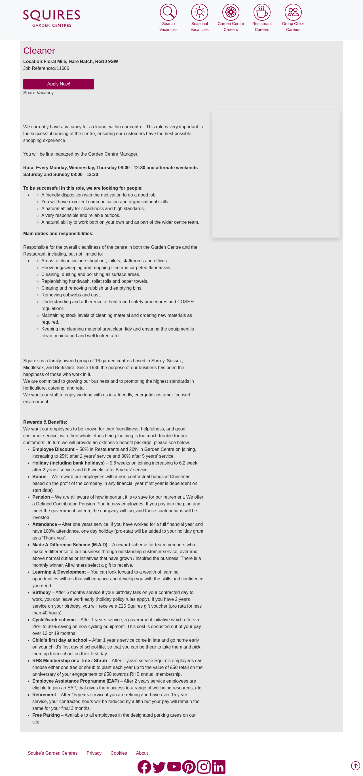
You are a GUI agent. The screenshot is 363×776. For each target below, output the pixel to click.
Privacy (94, 753)
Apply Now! (58, 83)
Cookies (119, 753)
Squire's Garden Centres (53, 753)
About (142, 753)
